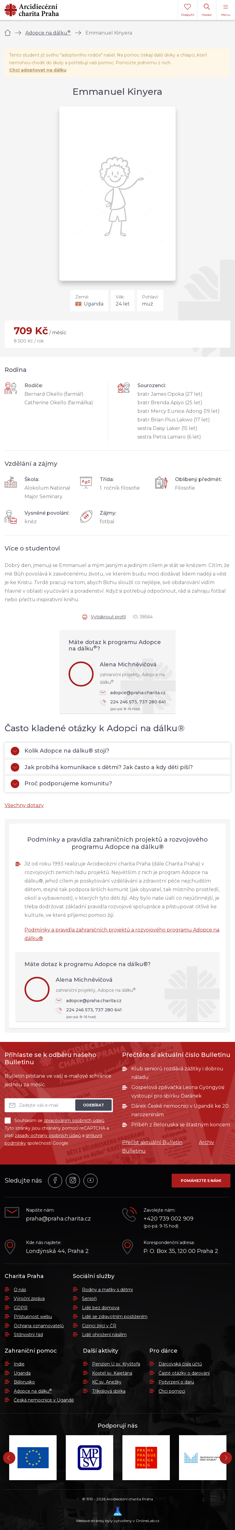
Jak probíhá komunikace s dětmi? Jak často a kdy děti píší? (102, 767)
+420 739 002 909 (168, 1219)
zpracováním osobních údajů (74, 1120)
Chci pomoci (172, 1391)
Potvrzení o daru (176, 1382)
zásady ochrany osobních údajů (48, 1135)
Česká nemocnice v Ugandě (44, 1400)
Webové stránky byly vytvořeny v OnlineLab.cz (117, 1515)
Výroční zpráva (29, 1298)
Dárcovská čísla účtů (180, 1364)
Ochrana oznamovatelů (39, 1325)
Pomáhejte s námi (201, 1180)
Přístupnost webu (33, 1316)
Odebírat (93, 1105)
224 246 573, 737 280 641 (135, 705)
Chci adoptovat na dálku (37, 70)
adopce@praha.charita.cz (133, 692)
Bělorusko (24, 1382)
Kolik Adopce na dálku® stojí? (60, 751)
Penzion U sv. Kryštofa (116, 1364)
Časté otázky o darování (184, 1373)
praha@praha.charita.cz (58, 1219)
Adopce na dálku (48, 33)
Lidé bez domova (100, 1307)
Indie (19, 1364)
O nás (20, 1289)
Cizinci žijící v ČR (99, 1325)
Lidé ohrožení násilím (104, 1334)
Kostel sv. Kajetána (112, 1373)
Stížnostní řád (28, 1334)
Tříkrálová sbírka (108, 1391)
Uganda (22, 1373)
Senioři (89, 1298)
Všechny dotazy (24, 805)
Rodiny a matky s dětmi (107, 1289)
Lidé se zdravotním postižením (114, 1316)
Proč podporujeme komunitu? (61, 784)
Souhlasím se (54, 1120)
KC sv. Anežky (106, 1382)
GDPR (21, 1307)
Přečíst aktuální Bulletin (152, 1142)
